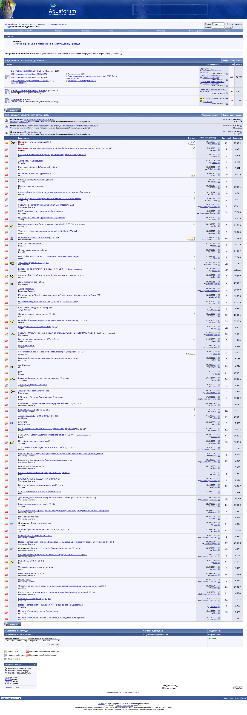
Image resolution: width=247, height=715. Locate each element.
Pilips (20, 563)
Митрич (214, 188)
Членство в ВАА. (26, 345)
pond (215, 328)
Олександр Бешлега (211, 78)
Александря (23, 354)
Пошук (227, 31)
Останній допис (207, 138)
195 (226, 302)
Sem (216, 226)
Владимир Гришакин (209, 449)
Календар (161, 31)
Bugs (215, 531)
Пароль (208, 27)
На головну (228, 698)
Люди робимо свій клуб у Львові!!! (34, 391)
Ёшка (20, 246)
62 (226, 429)
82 (226, 334)
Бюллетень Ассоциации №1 (32, 466)
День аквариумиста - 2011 (31, 282)
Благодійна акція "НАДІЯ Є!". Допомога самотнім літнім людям (48, 256)
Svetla (215, 418)
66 (226, 238)
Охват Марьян (212, 393)
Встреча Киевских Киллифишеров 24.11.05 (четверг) (43, 472)
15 (226, 143)
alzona (20, 277)
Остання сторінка (75, 269)
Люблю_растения (25, 341)
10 (226, 174)
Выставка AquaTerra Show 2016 (27, 77)
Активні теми (24, 31)
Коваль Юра (23, 393)
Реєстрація (87, 31)
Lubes (20, 569)
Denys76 (21, 252)
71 (226, 404)
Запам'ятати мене (234, 24)
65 (226, 410)
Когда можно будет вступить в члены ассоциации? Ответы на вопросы (52, 554)
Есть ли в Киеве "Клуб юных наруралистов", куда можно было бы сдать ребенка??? (59, 295)
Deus (20, 157)
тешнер (21, 220)
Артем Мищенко (210, 544)
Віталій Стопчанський (124, 706)
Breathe (21, 437)
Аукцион (58, 31)
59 (226, 486)
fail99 (215, 360)
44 (226, 574)
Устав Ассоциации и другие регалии (35, 567)
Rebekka (21, 182)
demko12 (21, 233)
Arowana (21, 348)
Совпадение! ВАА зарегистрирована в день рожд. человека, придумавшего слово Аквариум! (63, 510)
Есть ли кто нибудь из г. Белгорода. (35, 308)
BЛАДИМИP (23, 297)
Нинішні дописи (196, 31)
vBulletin (101, 704)
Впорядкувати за (34, 638)
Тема (20, 138)
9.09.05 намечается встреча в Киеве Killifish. (39, 491)
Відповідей (226, 138)
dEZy (20, 175)
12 (226, 467)
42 (226, 530)
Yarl (19, 531)
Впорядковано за (12, 638)
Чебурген (214, 367)
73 (226, 321)
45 (226, 549)
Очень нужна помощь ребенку (33, 250)
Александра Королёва (208, 213)
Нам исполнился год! (28, 517)
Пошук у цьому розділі (232, 60)
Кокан (215, 354)
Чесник (21, 431)
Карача (205, 72)
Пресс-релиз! (24, 579)
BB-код (8, 678)
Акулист (214, 575)
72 (226, 448)
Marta (215, 487)
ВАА (20, 372)
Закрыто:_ (49, 198)
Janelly (214, 297)
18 (226, 315)
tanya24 (206, 91)
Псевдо (208, 24)
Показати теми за (49, 638)
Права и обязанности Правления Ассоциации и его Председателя (50, 605)
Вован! (214, 386)
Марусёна (214, 316)
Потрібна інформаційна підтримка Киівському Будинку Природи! (46, 44)
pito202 (214, 271)
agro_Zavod (207, 102)
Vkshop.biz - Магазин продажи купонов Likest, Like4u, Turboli (47, 231)
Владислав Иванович (26, 291)
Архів (237, 698)
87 (226, 436)
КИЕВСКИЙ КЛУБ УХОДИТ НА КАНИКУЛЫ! (39, 479)
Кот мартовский (24, 239)
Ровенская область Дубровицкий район (37, 167)
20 (226, 263)
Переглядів (237, 138)
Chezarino (22, 271)
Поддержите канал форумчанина (34, 173)
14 (226, 212)
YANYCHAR (23, 201)
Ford (20, 475)
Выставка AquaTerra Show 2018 (27, 74)
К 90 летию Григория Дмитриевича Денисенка (40, 397)
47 (226, 599)
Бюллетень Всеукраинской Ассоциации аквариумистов (45, 460)
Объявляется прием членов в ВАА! (35, 535)
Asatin (20, 329)
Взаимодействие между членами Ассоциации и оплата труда (48, 358)
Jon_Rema (22, 380)
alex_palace (23, 213)
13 (226, 385)
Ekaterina (213, 455)
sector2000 (22, 226)
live (216, 373)
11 (226, 366)
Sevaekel (21, 163)
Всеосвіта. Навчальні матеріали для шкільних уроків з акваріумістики (52, 154)
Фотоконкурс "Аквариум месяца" (82, 81)
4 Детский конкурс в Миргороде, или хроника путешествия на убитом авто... (55, 192)
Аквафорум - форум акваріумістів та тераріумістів (28, 24)
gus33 (215, 150)
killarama (214, 194)
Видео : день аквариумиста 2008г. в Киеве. (39, 339)
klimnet (21, 144)
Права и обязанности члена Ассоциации (38, 611)
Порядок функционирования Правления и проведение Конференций (51, 617)
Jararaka (214, 405)
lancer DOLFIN (24, 424)
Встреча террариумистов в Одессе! (35, 180)
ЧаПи (111, 31)
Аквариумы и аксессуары (30, 161)
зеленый (214, 430)
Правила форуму (12, 687)
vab (216, 424)
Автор (26, 138)
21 (226, 505)
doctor (215, 474)
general (21, 322)
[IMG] (7, 681)
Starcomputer (23, 265)
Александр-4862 (24, 387)
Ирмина (214, 512)
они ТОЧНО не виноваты (30, 244)
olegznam (214, 309)
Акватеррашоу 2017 (76, 74)
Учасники (133, 31)
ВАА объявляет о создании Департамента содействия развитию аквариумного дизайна (60, 453)
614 (226, 270)
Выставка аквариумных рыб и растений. (31, 81)
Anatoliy (214, 588)
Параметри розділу (210, 115)
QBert (20, 258)
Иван (215, 613)
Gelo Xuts (22, 360)
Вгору (243, 698)
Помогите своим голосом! (30, 186)
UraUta (215, 303)
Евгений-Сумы (212, 347)
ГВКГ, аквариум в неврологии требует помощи (40, 211)
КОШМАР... (23, 422)
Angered (21, 150)
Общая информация (58, 24)
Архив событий (19, 83)
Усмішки (8, 680)
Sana (215, 380)
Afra (19, 303)
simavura (21, 443)
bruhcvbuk (214, 144)
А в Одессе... (24, 365)
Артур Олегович (24, 310)
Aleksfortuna (23, 169)
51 (226, 562)
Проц (20, 188)
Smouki (21, 374)
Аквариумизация (26, 289)
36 (226, 417)
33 (226, 353)
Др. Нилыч (22, 418)
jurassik (21, 449)
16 (226, 498)
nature (20, 399)
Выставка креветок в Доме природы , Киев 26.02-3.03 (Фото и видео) (51, 224)
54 (226, 379)
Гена (216, 525)
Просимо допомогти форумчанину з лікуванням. (41, 217)
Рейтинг (191, 138)
